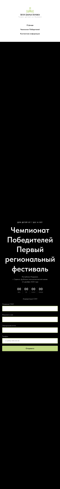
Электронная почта (9, 326)
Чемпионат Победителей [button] (30, 29)
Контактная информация (30, 34)
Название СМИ (8, 304)
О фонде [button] (30, 25)
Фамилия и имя (7, 315)
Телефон (5, 336)
